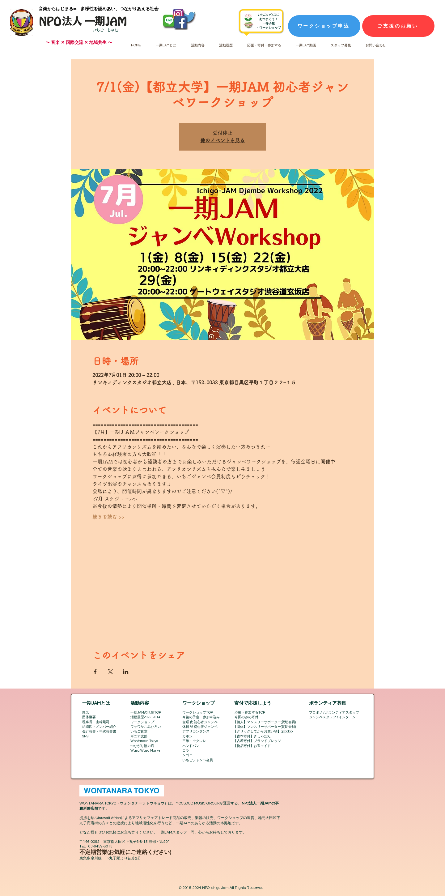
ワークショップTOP (197, 712)
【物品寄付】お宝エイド (252, 746)
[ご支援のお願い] (398, 26)
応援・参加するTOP (250, 712)
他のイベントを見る (222, 140)
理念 (85, 712)
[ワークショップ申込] (324, 26)
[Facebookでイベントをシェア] (95, 671)
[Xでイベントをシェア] (110, 671)
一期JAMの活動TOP (145, 712)
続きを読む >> (108, 516)
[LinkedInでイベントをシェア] (126, 671)
